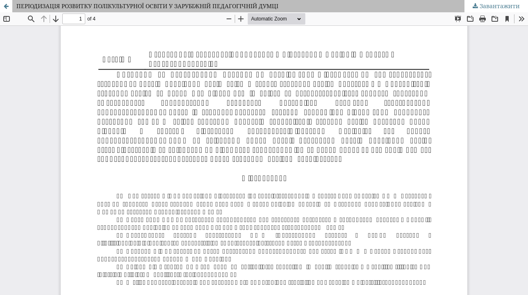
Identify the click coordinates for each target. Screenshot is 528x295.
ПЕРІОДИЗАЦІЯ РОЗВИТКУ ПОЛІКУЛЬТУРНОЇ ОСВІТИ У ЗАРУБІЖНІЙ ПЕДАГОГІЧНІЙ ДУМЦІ (147, 6)
